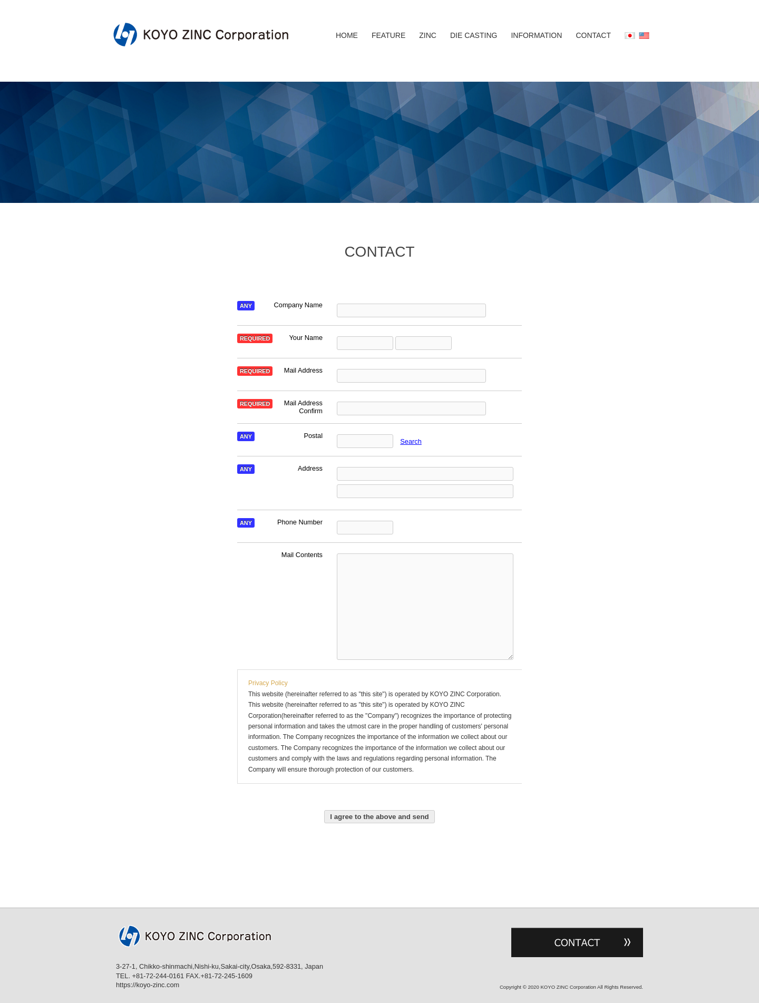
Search (411, 441)
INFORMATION (536, 36)
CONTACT (593, 36)
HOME (347, 36)
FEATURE (388, 36)
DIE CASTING (473, 36)
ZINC (427, 36)
